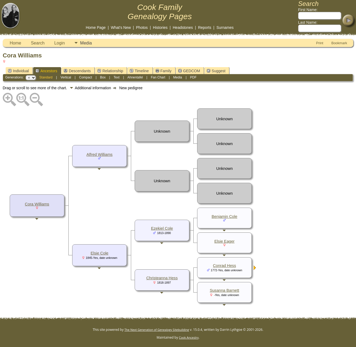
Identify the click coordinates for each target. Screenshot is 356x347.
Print (319, 43)
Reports (204, 27)
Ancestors (46, 71)
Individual (18, 71)
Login (59, 43)
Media (86, 43)
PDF (193, 77)
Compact (85, 77)
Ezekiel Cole (162, 228)
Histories (160, 27)
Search (38, 43)
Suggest (216, 71)
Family (164, 71)
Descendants (77, 71)
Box (103, 77)
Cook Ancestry (188, 337)
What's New (121, 27)
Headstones (183, 27)
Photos (142, 27)
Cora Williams (37, 204)
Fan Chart (158, 77)
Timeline (139, 71)
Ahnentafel (135, 77)
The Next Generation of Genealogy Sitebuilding (156, 330)
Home (15, 43)
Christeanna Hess (162, 278)
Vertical (66, 77)
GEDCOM (189, 71)
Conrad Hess (224, 265)
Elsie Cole (100, 253)
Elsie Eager (224, 241)
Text (117, 77)
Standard (46, 77)
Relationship (110, 71)
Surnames (225, 27)
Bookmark (339, 43)
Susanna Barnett (224, 290)
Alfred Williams (99, 154)
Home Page (96, 27)
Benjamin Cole (224, 216)
